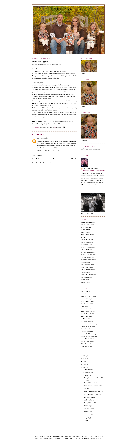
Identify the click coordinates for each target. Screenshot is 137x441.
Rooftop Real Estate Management (90, 149)
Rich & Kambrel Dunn (87, 264)
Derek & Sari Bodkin (87, 316)
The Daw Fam (68, 9)
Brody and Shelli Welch (87, 301)
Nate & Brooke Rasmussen (88, 344)
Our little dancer (89, 408)
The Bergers (40, 138)
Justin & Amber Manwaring (89, 324)
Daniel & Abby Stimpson (88, 311)
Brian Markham (85, 229)
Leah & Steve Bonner (87, 331)
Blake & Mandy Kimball (88, 222)
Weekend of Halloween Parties (93, 386)
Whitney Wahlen (85, 282)
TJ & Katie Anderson (87, 277)
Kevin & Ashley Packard (88, 247)
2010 (84, 358)
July (86, 420)
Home (55, 159)
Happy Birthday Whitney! (91, 383)
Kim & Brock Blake (86, 329)
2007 (84, 367)
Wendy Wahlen (85, 279)
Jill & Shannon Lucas (87, 244)
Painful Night (88, 406)
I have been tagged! (89, 397)
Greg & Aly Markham (87, 239)
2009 (84, 361)
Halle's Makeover (89, 400)
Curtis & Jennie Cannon (87, 309)
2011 (84, 356)
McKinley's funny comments (92, 394)
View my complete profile (90, 188)
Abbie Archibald (85, 291)
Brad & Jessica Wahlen (87, 224)
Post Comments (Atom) (47, 163)
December (88, 369)
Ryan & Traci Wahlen (87, 267)
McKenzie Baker (85, 262)
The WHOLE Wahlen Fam (88, 274)
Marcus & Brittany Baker (88, 257)
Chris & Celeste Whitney (88, 304)
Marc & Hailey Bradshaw (88, 254)
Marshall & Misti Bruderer (88, 259)
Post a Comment (37, 155)
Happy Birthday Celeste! (91, 403)
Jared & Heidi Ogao (86, 319)
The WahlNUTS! (86, 272)
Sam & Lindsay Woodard (88, 269)
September (88, 415)
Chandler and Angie (90, 168)
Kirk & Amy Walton (86, 249)
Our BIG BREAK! (89, 388)
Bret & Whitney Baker (87, 227)
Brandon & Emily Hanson (88, 299)
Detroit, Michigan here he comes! (94, 391)
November (88, 372)
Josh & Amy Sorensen (87, 321)
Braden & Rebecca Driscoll (88, 296)
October (87, 375)
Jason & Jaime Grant (87, 242)
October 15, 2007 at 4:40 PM (48, 151)
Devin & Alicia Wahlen (87, 234)
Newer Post (35, 159)
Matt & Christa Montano (88, 341)
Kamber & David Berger (88, 326)
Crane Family (85, 306)
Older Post (74, 159)
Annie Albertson (85, 294)
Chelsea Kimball (85, 232)
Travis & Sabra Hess (87, 346)
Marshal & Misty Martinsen (89, 336)
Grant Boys (84, 237)
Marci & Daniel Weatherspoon (89, 334)
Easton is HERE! (89, 411)
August (87, 418)
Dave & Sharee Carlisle (87, 314)
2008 (84, 364)
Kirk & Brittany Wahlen (87, 252)
